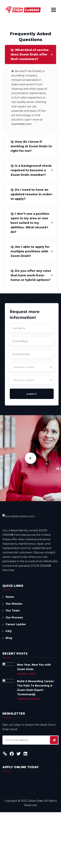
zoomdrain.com (21, 124)
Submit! (31, 394)
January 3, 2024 (26, 711)
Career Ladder (16, 662)
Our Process (14, 655)
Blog (9, 675)
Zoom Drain (35, 838)
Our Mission (14, 641)
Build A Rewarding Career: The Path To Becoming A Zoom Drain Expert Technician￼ (35, 725)
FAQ (9, 668)
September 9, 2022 (28, 736)
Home (10, 634)
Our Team (13, 648)
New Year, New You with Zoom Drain (34, 704)
